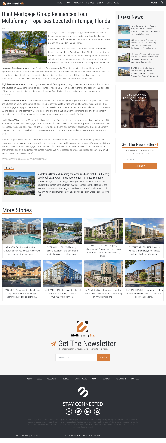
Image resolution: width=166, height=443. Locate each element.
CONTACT (106, 384)
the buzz (90, 3)
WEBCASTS (51, 384)
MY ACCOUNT (121, 384)
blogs (67, 3)
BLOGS (39, 384)
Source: (24, 159)
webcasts (78, 3)
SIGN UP (104, 362)
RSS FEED (135, 384)
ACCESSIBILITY (36, 440)
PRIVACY (25, 440)
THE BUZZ (65, 384)
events (100, 3)
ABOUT (94, 384)
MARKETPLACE (81, 384)
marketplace (113, 3)
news (59, 3)
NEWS (29, 384)
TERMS (17, 440)
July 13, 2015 (6, 28)
